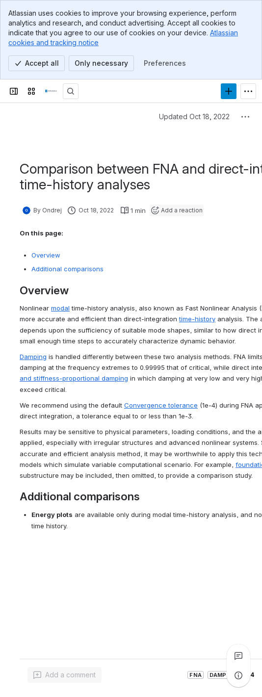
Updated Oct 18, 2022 (194, 116)
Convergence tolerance (161, 405)
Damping (33, 357)
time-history (197, 319)
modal (60, 308)
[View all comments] (238, 656)
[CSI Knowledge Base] (51, 91)
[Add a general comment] (64, 675)
